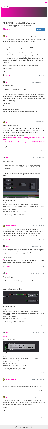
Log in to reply (40, 29)
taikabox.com (6, 259)
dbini (7, 246)
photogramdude (11, 36)
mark (7, 82)
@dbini (5, 336)
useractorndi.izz (7, 414)
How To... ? (8, 29)
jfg (7, 157)
